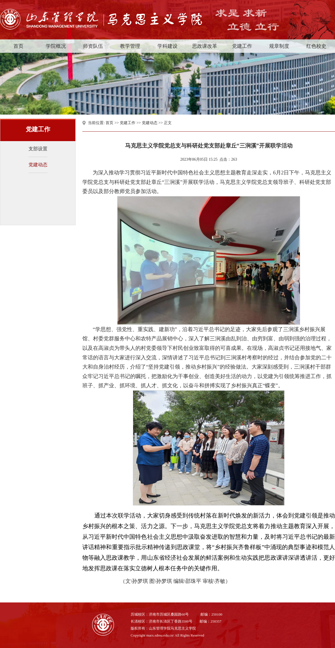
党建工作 (127, 123)
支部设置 (37, 148)
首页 (109, 123)
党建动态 (37, 164)
